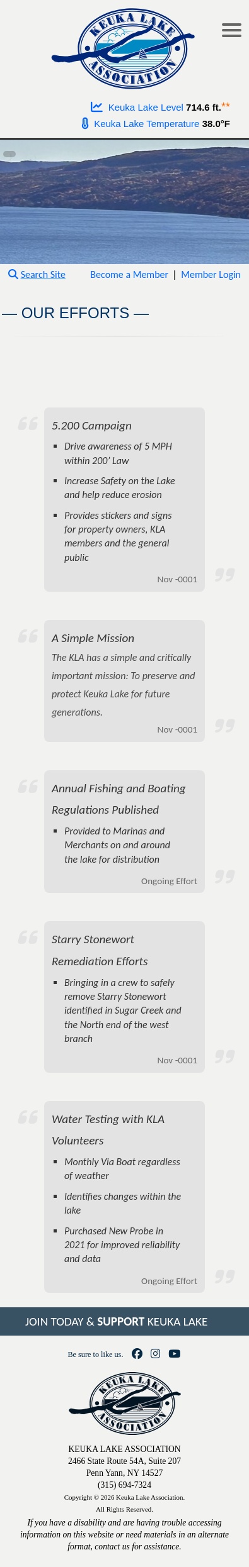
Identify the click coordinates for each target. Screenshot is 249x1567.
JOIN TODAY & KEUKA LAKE (116, 1321)
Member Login (211, 274)
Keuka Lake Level (137, 107)
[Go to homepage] (124, 45)
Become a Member (129, 274)
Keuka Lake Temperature (140, 123)
